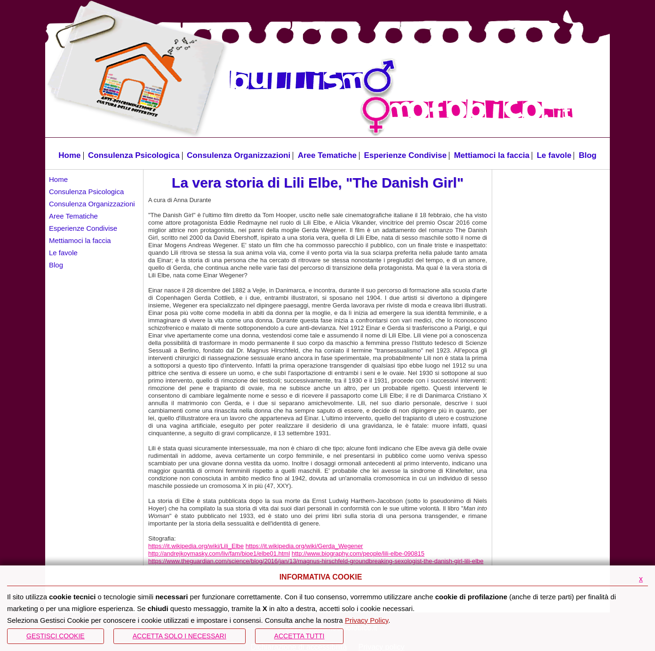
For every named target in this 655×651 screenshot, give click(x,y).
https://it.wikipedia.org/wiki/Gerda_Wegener (304, 545)
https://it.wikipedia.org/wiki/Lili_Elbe (196, 545)
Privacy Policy (366, 620)
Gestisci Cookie (55, 636)
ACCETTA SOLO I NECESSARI (179, 636)
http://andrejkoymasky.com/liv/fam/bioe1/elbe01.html (219, 553)
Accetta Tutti (299, 636)
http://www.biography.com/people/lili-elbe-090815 (358, 553)
